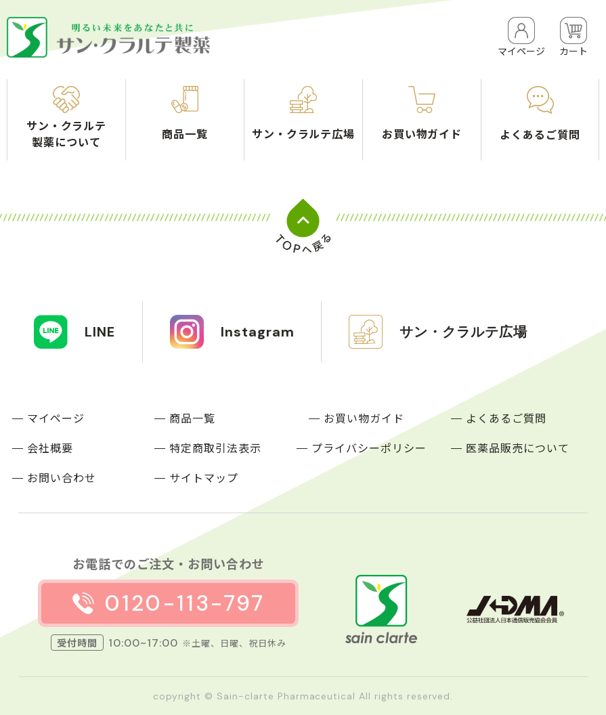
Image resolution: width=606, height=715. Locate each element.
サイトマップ (203, 477)
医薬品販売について (517, 447)
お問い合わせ (61, 477)
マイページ (56, 418)
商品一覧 (192, 418)
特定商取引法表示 (215, 447)
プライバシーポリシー (369, 447)
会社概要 (50, 447)
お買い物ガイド (364, 418)
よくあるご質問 (506, 418)
